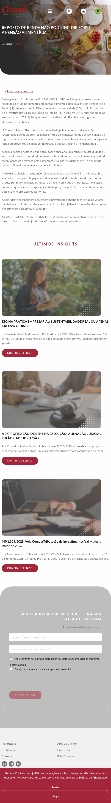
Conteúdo (63, 750)
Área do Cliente (67, 743)
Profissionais (10, 750)
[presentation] (34, 684)
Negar (56, 796)
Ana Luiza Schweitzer (20, 91)
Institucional (9, 743)
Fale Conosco (65, 756)
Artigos (16, 43)
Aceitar (55, 787)
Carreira (7, 756)
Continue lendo (20, 352)
